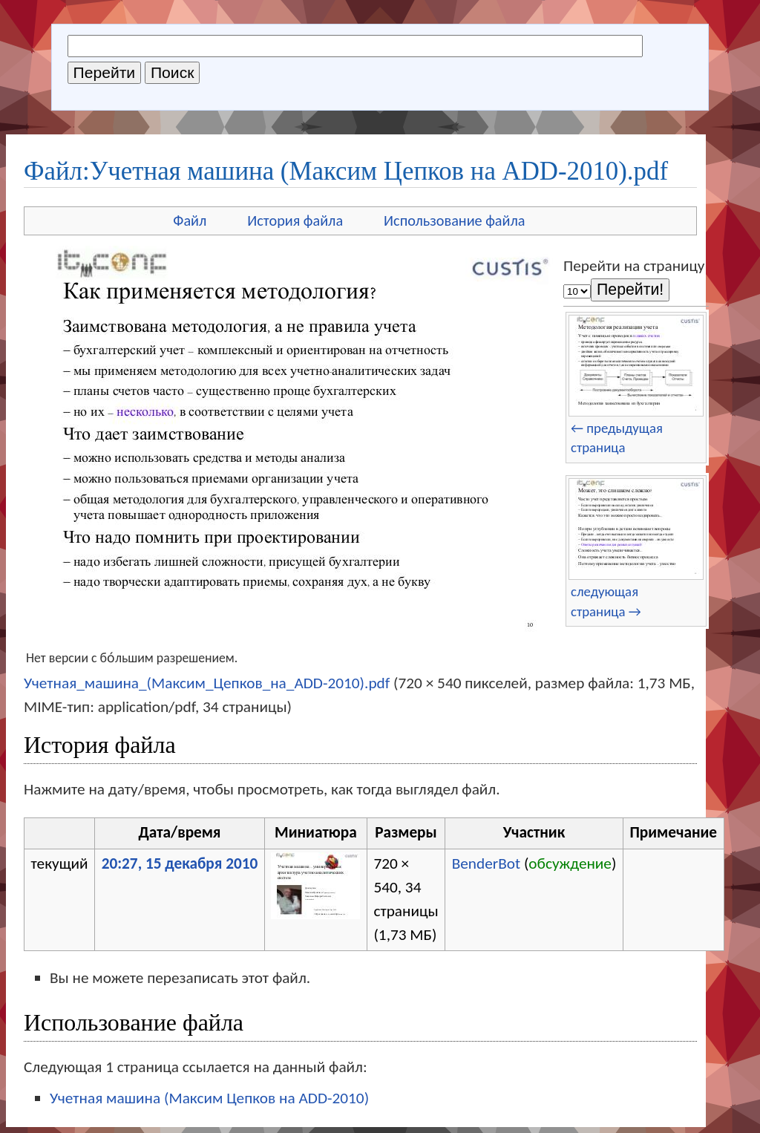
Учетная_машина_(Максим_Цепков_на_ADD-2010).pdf (207, 683)
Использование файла (454, 220)
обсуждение (570, 863)
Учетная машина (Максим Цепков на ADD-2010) (209, 1098)
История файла (295, 220)
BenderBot (486, 863)
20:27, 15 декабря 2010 (180, 863)
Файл (189, 220)
